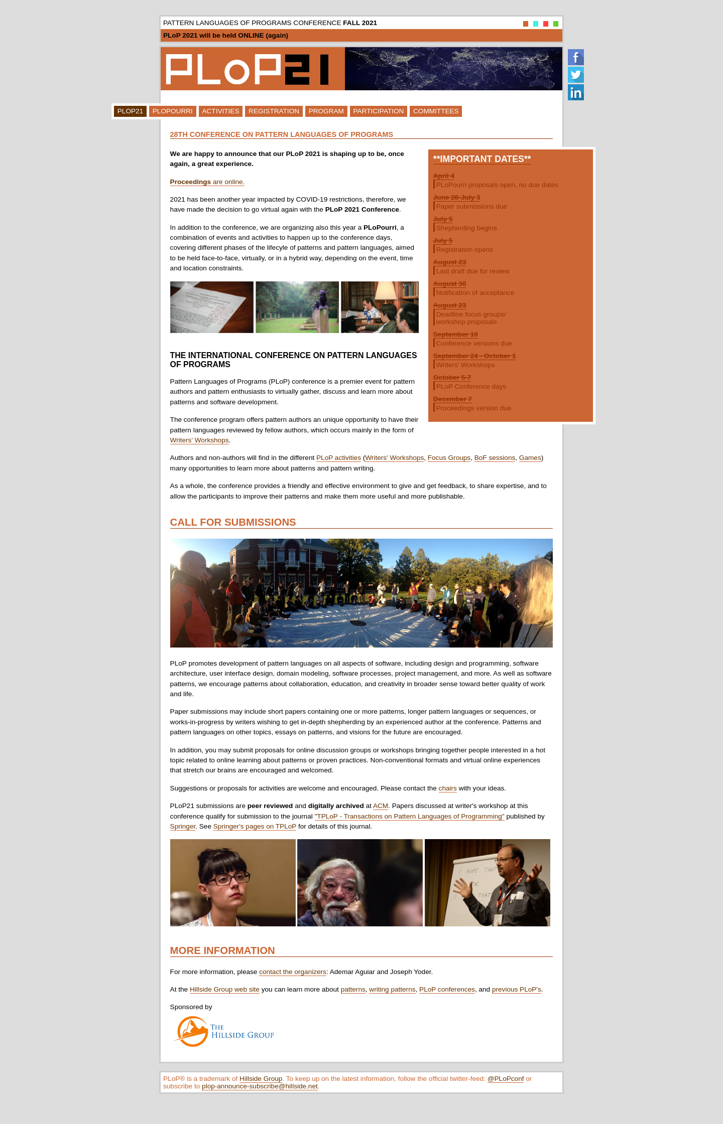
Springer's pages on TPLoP (254, 826)
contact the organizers (292, 972)
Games (530, 457)
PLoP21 (130, 111)
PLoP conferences (447, 989)
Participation (378, 111)
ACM (380, 806)
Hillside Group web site (225, 989)
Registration (274, 111)
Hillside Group (260, 1078)
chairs (448, 788)
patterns (353, 989)
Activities (220, 111)
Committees (436, 111)
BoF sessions (495, 457)
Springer (183, 826)
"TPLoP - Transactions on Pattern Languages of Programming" (410, 816)
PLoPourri (173, 111)
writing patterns (392, 989)
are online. (207, 182)
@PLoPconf (506, 1078)
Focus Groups (449, 457)
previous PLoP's (516, 989)
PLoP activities (338, 457)
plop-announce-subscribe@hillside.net (260, 1086)
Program (326, 111)
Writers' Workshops (199, 440)
